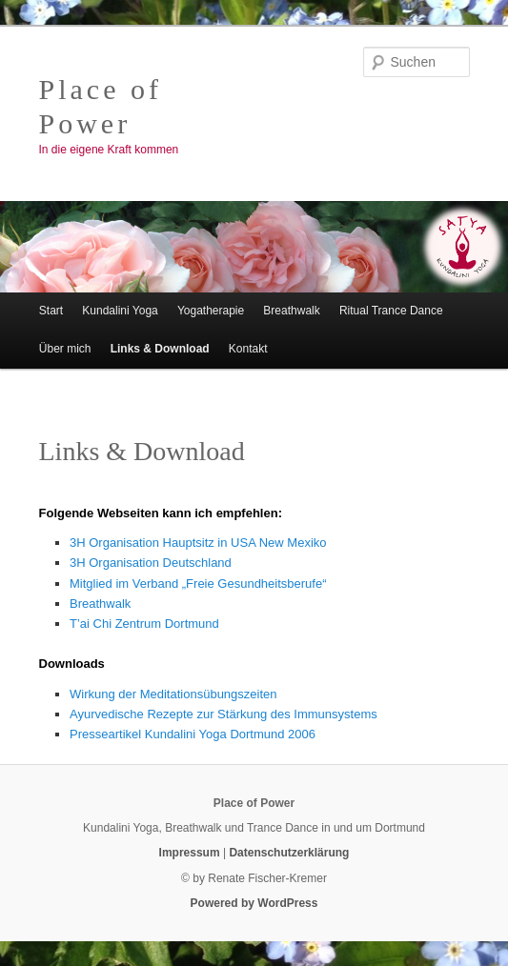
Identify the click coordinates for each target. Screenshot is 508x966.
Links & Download (160, 348)
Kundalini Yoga (119, 310)
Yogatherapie (210, 310)
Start (51, 310)
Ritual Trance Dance (391, 310)
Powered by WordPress (254, 903)
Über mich (65, 348)
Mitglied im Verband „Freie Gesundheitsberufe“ (198, 583)
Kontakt (248, 348)
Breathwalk (291, 310)
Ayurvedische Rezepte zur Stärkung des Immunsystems (223, 714)
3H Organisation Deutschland (151, 562)
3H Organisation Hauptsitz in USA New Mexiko (198, 542)
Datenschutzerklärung (289, 852)
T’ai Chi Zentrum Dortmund (144, 623)
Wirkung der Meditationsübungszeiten (173, 694)
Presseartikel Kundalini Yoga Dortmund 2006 (192, 734)
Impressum (189, 852)
